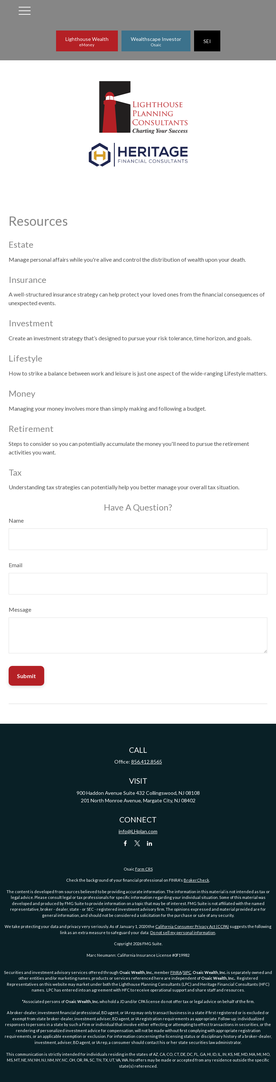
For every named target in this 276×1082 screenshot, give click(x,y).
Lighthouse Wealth (87, 41)
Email (15, 564)
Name (16, 520)
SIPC (187, 972)
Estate (21, 244)
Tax (15, 472)
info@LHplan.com (138, 831)
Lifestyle (25, 358)
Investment (31, 323)
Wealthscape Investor (156, 41)
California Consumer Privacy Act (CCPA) (192, 926)
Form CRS (144, 869)
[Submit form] (26, 676)
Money (22, 393)
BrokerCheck (196, 880)
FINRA (175, 972)
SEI (207, 41)
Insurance (27, 279)
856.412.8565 (146, 762)
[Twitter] (137, 843)
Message (20, 609)
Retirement (31, 428)
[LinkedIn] (150, 843)
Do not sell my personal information (182, 932)
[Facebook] (125, 843)
